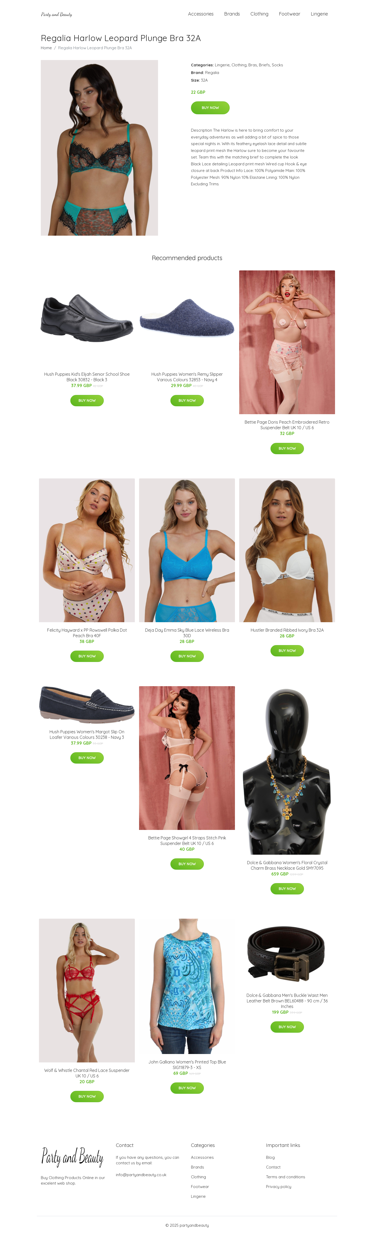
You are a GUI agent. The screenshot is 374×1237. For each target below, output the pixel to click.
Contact (273, 1169)
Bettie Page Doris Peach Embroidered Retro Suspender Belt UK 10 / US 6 (287, 427)
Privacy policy (278, 1189)
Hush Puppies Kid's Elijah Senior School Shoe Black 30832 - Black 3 (87, 379)
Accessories (201, 15)
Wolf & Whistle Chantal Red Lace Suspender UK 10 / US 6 (87, 1075)
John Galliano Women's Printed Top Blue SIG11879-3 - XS (187, 1067)
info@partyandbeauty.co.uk (141, 1177)
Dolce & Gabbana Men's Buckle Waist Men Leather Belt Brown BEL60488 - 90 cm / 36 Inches (287, 1003)
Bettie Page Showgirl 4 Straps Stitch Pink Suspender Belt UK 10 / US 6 (187, 843)
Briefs (264, 67)
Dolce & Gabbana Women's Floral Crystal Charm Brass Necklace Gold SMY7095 (287, 868)
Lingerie (319, 15)
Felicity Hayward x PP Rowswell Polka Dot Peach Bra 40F (87, 635)
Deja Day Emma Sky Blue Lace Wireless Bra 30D (187, 635)
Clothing (259, 15)
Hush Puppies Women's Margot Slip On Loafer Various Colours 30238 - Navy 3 (87, 737)
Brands (232, 15)
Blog (270, 1159)
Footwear (289, 15)
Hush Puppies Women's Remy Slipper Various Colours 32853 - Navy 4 (187, 379)
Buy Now (210, 110)
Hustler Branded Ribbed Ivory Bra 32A (287, 632)
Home (46, 50)
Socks (277, 67)
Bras (252, 67)
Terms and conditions (285, 1179)
